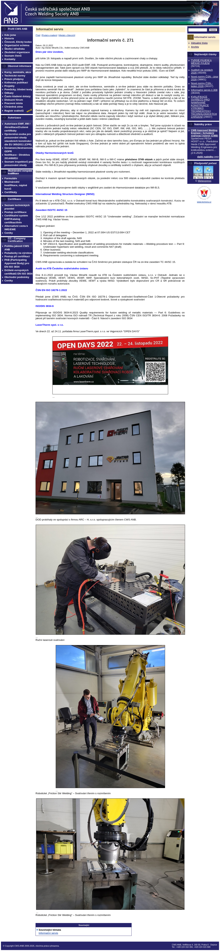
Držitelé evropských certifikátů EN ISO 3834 (18, 272)
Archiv (195, 46)
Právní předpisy (14, 79)
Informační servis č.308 (204, 90)
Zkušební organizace (17, 52)
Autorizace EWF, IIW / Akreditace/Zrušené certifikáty (17, 127)
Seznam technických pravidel (17, 207)
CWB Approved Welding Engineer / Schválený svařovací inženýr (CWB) (204, 133)
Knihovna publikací (16, 82)
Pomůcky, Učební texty (18, 89)
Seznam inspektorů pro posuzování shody (18, 163)
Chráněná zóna (13, 106)
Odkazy (8, 92)
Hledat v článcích (67, 35)
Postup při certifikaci (17, 256)
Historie (9, 38)
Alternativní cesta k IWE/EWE (16, 227)
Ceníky (8, 232)
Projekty (9, 86)
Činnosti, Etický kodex (18, 41)
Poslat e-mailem (49, 35)
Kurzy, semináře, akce (17, 72)
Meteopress (204, 180)
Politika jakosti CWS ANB (16, 248)
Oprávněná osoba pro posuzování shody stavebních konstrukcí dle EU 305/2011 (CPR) (18, 139)
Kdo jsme (10, 35)
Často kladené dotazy (17, 96)
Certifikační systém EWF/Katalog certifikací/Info (16, 219)
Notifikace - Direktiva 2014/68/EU (17, 156)
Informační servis (49, 29)
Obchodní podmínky (16, 277)
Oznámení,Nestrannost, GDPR (18, 149)
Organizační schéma (16, 45)
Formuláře (10, 178)
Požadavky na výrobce (18, 253)
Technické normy (14, 75)
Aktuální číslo (199, 43)
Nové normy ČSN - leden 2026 (202, 85)
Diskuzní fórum (13, 99)
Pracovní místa (13, 103)
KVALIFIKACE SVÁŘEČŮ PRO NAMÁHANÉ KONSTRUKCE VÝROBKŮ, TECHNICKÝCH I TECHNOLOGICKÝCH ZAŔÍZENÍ (204, 106)
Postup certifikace (15, 212)
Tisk (38, 35)
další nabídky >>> (208, 156)
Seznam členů (13, 55)
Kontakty (9, 59)
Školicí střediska (14, 48)
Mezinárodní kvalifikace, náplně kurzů (15, 185)
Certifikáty (10, 192)
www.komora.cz (204, 202)
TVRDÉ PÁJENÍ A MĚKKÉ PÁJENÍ (201, 62)
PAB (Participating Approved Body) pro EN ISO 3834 (16, 263)
